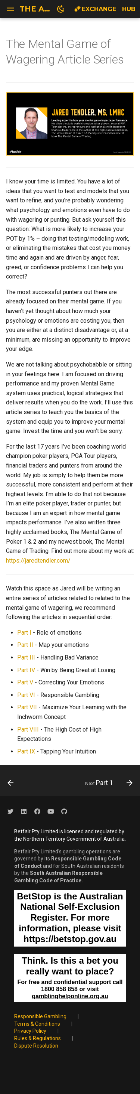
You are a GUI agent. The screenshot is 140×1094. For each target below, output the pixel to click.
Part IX (26, 751)
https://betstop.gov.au (70, 939)
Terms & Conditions (37, 1024)
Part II (25, 644)
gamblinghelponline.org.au (70, 996)
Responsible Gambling (40, 1016)
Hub (129, 9)
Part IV (26, 670)
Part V (25, 682)
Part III (26, 657)
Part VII (27, 707)
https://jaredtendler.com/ (38, 560)
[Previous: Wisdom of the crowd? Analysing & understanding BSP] (10, 783)
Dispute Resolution (36, 1046)
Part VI (26, 695)
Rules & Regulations (37, 1038)
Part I (24, 632)
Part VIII (28, 729)
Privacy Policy (30, 1031)
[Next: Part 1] (108, 783)
